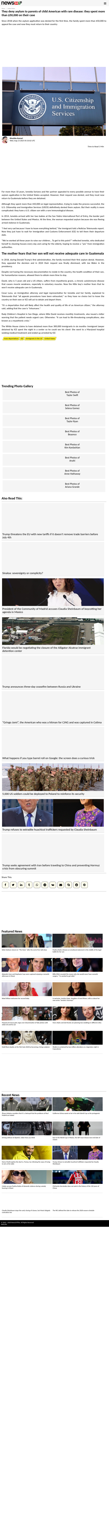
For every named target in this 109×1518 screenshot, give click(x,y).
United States (11, 8)
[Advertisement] (54, 47)
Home (3, 8)
